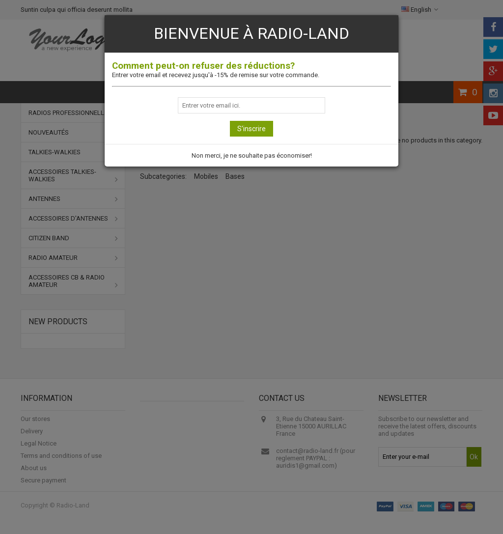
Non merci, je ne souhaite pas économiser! (252, 155)
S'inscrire (251, 129)
